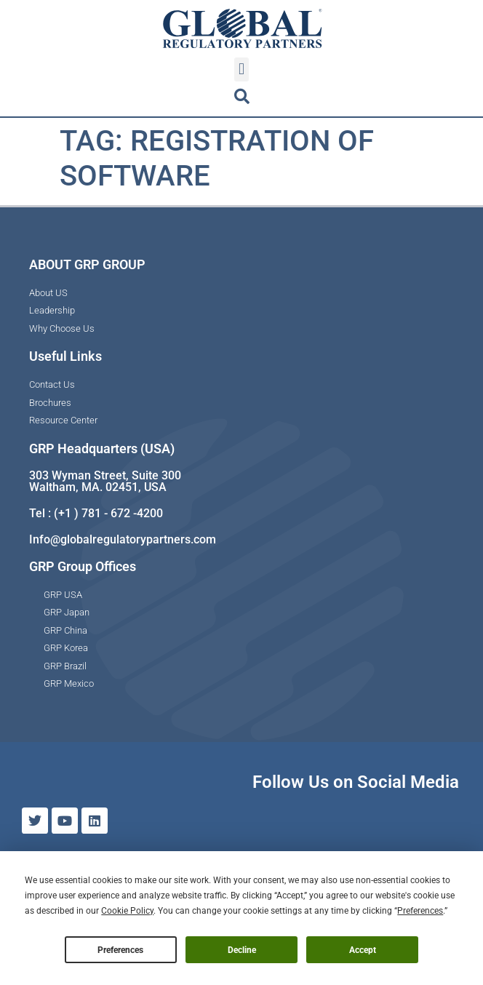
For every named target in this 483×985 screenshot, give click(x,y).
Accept (362, 950)
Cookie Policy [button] (127, 911)
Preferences (120, 950)
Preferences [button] (420, 911)
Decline (242, 950)
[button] (241, 69)
